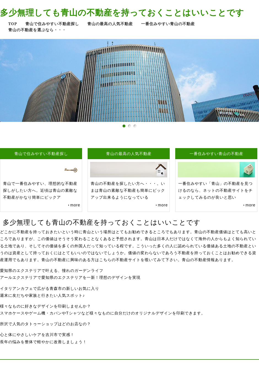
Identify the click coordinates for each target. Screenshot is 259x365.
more (75, 205)
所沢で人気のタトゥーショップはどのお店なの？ (45, 324)
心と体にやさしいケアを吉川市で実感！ (37, 334)
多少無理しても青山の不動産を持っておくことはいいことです (122, 12)
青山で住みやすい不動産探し (52, 23)
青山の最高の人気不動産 (110, 23)
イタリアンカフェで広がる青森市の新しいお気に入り (49, 288)
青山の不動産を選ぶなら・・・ (37, 29)
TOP (12, 23)
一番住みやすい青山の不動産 (168, 23)
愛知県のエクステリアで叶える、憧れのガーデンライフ (51, 270)
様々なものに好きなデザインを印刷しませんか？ (45, 306)
